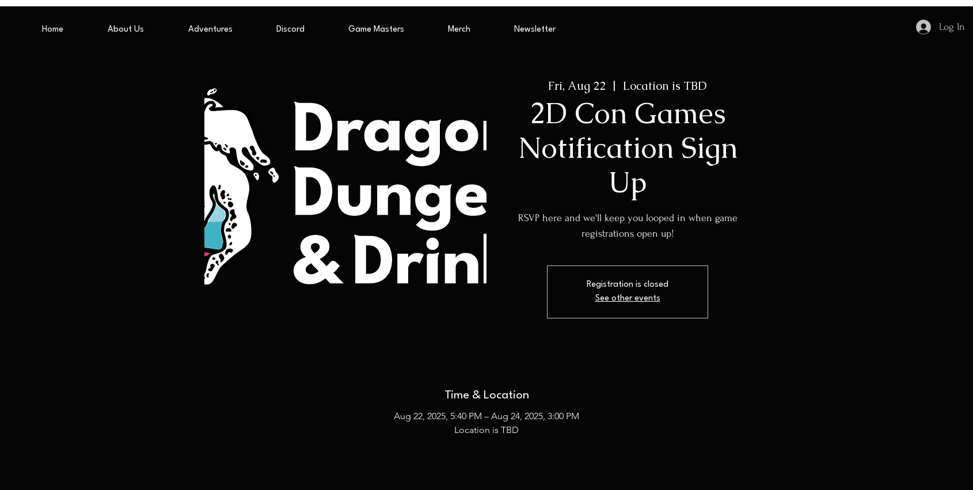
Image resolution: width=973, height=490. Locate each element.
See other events (627, 298)
